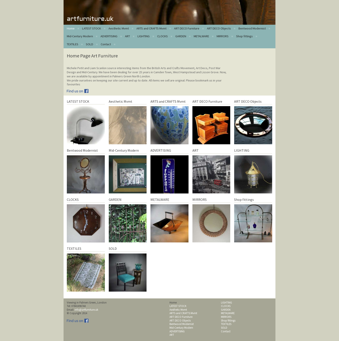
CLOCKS (162, 36)
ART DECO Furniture (186, 28)
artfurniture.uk (90, 19)
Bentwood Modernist (252, 28)
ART (127, 36)
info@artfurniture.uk (86, 309)
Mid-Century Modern (80, 36)
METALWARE (201, 36)
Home (71, 28)
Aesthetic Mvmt (119, 28)
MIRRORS (223, 36)
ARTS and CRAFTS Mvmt (151, 28)
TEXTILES (72, 44)
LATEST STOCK (91, 28)
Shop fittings (244, 36)
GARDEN (180, 36)
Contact (106, 44)
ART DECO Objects (219, 28)
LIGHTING (144, 36)
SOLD (89, 44)
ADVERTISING (109, 36)
